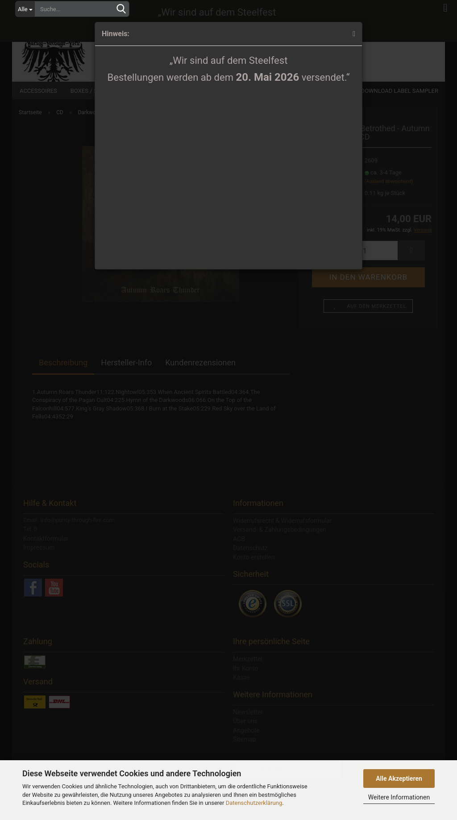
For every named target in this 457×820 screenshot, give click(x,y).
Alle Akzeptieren (399, 778)
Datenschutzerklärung (254, 802)
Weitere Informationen (399, 797)
